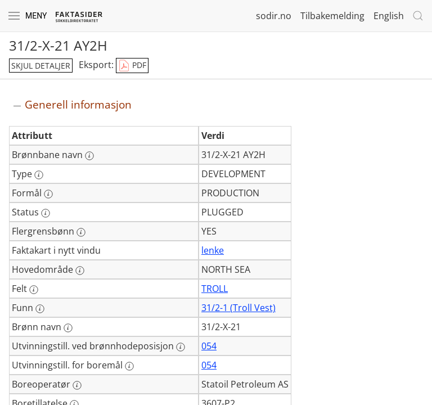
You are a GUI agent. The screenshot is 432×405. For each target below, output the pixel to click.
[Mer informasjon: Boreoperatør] (77, 385)
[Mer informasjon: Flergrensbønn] (81, 232)
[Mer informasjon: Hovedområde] (79, 270)
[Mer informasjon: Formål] (48, 194)
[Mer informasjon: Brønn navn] (68, 327)
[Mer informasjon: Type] (38, 174)
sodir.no (273, 16)
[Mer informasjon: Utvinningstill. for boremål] (129, 366)
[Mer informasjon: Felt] (33, 289)
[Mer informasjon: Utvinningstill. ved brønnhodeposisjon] (180, 347)
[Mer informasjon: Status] (45, 213)
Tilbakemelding (332, 16)
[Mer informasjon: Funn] (39, 308)
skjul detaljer (40, 65)
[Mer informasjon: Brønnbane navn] (89, 155)
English (389, 16)
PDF (132, 66)
